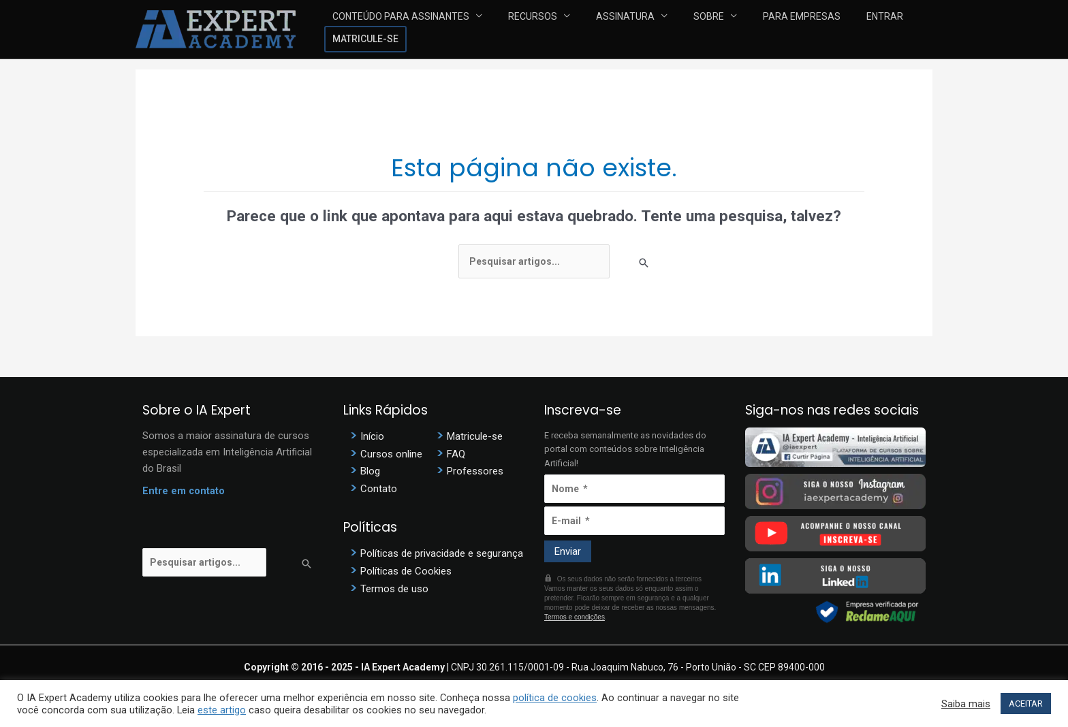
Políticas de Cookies (406, 568)
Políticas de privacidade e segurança (441, 551)
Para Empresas (753, 29)
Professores (475, 470)
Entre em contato (183, 491)
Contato (378, 487)
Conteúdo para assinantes (412, 29)
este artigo (222, 710)
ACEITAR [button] (1026, 703)
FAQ (456, 453)
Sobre (675, 29)
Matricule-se (891, 29)
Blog (370, 470)
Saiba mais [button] (965, 704)
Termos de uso (394, 585)
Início (372, 436)
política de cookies (555, 698)
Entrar (821, 29)
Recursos (529, 29)
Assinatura (607, 29)
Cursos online (391, 453)
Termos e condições (574, 617)
